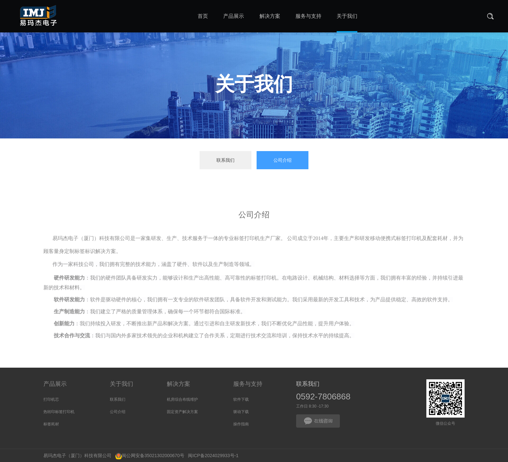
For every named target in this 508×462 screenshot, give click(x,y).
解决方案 (178, 384)
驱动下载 (241, 411)
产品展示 (55, 384)
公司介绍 (282, 160)
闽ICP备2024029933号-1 (211, 455)
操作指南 (241, 424)
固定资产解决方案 (182, 411)
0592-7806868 (323, 396)
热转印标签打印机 (59, 411)
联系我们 (225, 160)
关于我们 (121, 384)
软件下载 (241, 399)
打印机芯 (51, 399)
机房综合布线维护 (182, 399)
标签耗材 (51, 424)
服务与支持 (247, 384)
